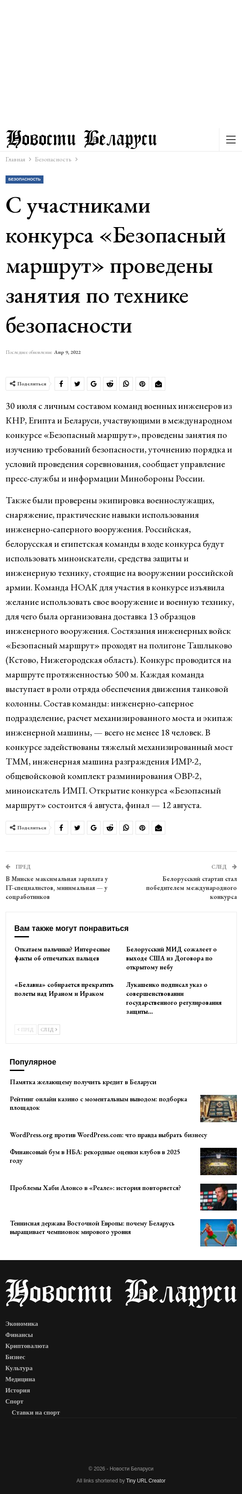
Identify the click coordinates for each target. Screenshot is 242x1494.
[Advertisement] (121, 64)
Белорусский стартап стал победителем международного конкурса (191, 888)
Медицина (20, 1379)
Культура (19, 1368)
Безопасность (25, 179)
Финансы (19, 1334)
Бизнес (16, 1357)
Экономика (22, 1323)
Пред (25, 1030)
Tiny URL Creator (145, 1481)
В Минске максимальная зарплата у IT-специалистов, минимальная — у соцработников (57, 888)
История (18, 1390)
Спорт (15, 1401)
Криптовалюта (27, 1345)
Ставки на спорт (36, 1412)
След (49, 1030)
